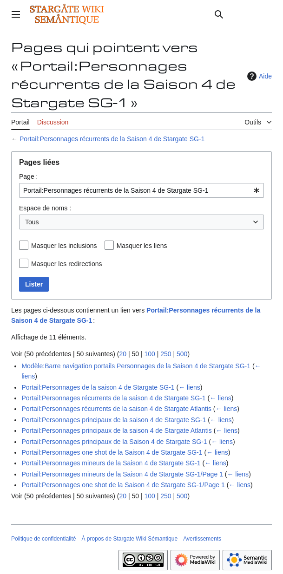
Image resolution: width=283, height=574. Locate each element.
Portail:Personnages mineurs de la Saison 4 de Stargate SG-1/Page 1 (122, 474)
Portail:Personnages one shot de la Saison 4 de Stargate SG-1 (111, 452)
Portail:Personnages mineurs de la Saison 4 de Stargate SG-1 (110, 463)
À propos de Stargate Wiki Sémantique (129, 538)
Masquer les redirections (66, 263)
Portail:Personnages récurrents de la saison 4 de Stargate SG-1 (113, 398)
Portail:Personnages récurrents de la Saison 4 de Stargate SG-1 (112, 139)
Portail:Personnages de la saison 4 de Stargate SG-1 (97, 387)
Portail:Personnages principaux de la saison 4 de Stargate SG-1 (113, 420)
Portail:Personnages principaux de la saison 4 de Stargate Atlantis (116, 430)
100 (149, 354)
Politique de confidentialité (43, 538)
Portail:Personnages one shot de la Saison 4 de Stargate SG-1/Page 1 (122, 485)
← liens (189, 387)
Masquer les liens (142, 245)
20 (122, 354)
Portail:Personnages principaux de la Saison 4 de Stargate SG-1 (114, 441)
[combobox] (141, 190)
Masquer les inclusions (64, 245)
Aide (258, 76)
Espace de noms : (45, 208)
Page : (28, 176)
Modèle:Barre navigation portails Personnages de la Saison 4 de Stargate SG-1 (135, 366)
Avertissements (202, 538)
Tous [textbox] (32, 222)
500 (182, 354)
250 (165, 354)
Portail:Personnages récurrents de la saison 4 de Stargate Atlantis (116, 408)
